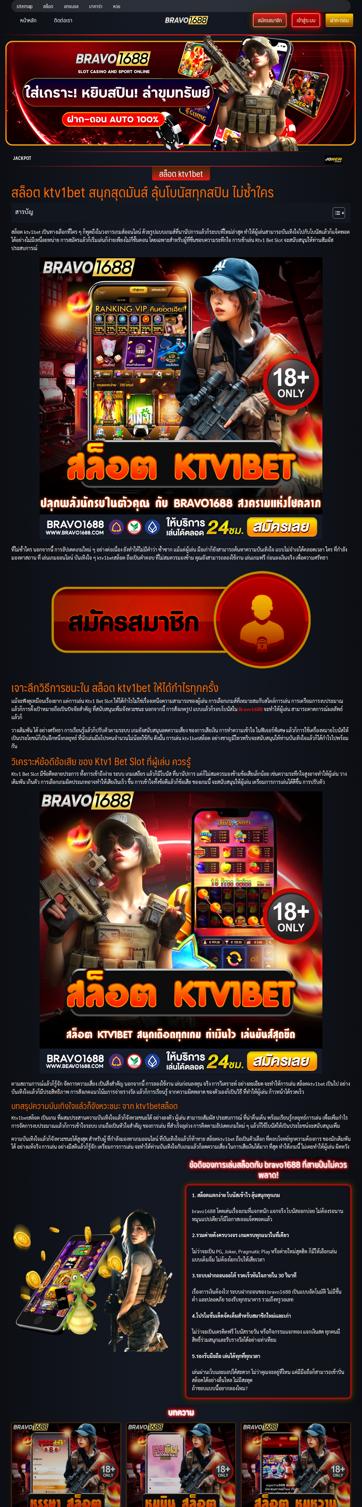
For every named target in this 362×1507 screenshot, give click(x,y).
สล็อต (48, 6)
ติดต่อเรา (63, 20)
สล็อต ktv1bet (181, 173)
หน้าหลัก (28, 20)
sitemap (25, 6)
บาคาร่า (96, 6)
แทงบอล (71, 6)
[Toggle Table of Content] (335, 213)
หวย (116, 6)
